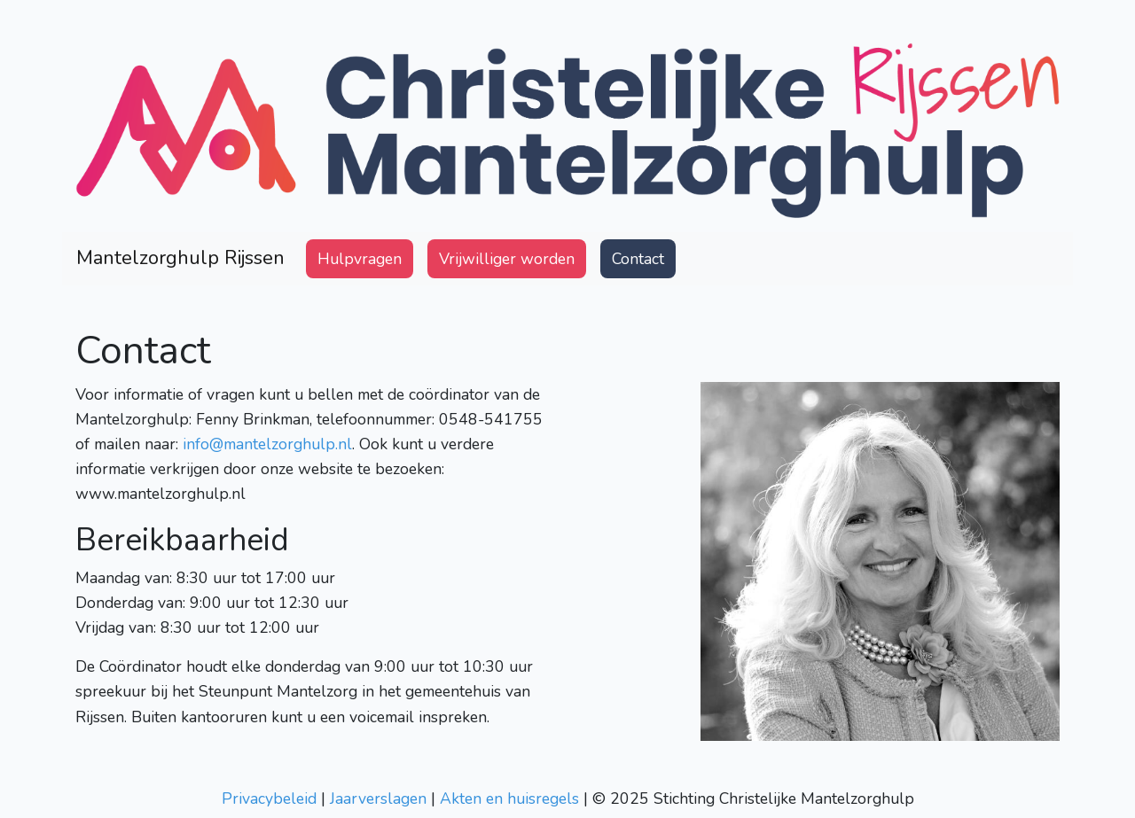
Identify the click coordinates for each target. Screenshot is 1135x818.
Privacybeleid (269, 798)
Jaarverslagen (378, 798)
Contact (638, 258)
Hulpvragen (363, 257)
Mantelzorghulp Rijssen (180, 258)
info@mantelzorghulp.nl (267, 444)
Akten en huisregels (509, 798)
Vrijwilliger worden (507, 258)
